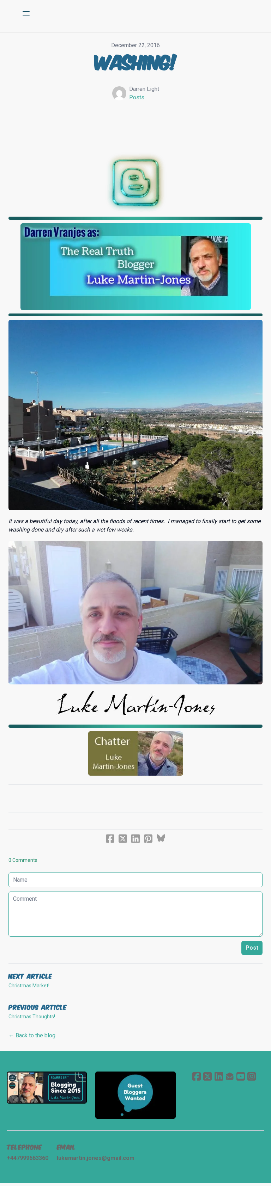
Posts (136, 97)
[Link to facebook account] (196, 1078)
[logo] (144, 13)
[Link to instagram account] (252, 1078)
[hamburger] (26, 13)
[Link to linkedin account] (218, 1078)
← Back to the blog (31, 1037)
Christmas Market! (28, 987)
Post (252, 949)
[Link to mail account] (229, 1078)
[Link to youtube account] (241, 1078)
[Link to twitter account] (207, 1078)
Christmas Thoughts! (31, 1018)
